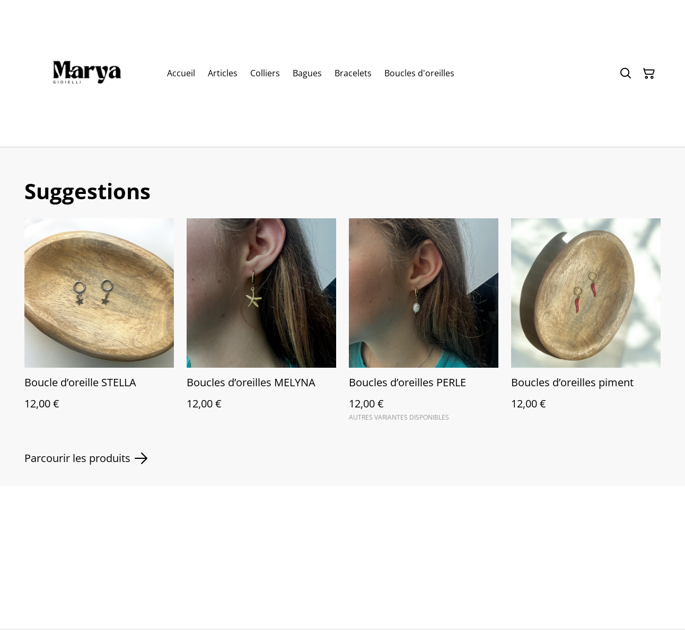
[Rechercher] (625, 73)
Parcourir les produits (85, 458)
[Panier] (649, 73)
